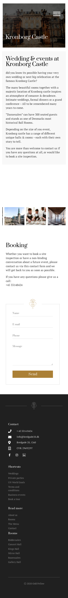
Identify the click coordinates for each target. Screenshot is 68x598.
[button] (6, 216)
